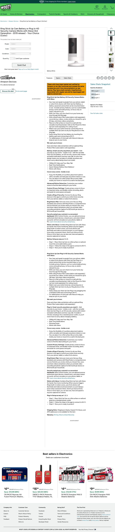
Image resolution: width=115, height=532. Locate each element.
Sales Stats (67, 78)
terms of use (85, 520)
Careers (6, 513)
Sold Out (21, 65)
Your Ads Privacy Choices (86, 529)
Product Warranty (23, 516)
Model (7, 44)
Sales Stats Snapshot (100, 84)
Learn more (71, 1)
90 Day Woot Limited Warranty (64, 415)
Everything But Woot (45, 519)
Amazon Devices (13, 21)
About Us (6, 511)
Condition (5, 54)
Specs (58, 78)
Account (105, 7)
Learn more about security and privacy (62, 222)
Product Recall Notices (25, 519)
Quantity (6, 58)
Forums (96, 7)
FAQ (5, 516)
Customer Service (23, 511)
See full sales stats (96, 113)
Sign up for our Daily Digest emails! (29, 69)
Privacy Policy (61, 519)
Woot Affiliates (62, 511)
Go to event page (21, 91)
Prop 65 (60, 516)
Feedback (6, 519)
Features (49, 78)
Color (7, 49)
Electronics (3, 21)
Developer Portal (43, 522)
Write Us (21, 522)
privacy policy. (95, 520)
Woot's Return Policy (24, 513)
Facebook (41, 511)
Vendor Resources (63, 522)
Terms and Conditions (64, 513)
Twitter (41, 513)
